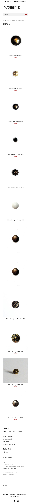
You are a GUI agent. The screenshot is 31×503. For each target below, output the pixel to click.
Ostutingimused (21, 494)
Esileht (4, 20)
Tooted (9, 20)
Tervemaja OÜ (7, 441)
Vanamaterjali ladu (8, 436)
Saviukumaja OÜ (7, 439)
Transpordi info (14, 496)
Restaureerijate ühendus (9, 444)
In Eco (4, 434)
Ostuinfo (12, 494)
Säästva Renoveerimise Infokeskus (12, 431)
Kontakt (5, 494)
